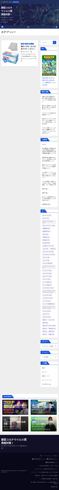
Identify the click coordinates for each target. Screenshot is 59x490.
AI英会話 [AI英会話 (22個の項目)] (46, 237)
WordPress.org (46, 384)
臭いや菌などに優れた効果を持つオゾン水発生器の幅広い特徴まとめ (44, 483)
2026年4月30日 (37, 426)
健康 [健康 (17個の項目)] (45, 319)
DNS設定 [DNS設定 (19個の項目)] (46, 240)
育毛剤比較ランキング (52, 459)
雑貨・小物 (31, 43)
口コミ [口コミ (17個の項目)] (51, 319)
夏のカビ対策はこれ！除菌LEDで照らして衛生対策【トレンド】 (49, 107)
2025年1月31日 (26, 51)
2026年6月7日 (8, 409)
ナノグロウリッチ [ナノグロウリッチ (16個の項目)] (48, 288)
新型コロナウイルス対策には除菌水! (50, 475)
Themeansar (4, 472)
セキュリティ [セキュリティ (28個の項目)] (47, 276)
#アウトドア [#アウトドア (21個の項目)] (47, 215)
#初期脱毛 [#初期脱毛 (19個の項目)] (46, 228)
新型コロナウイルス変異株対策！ (6, 11)
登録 (43, 368)
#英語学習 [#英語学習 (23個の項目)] (46, 231)
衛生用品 (26, 43)
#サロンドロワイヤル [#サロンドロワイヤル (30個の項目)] (48, 221)
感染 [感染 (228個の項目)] (45, 322)
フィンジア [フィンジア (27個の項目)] (46, 301)
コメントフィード (47, 380)
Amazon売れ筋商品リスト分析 (46, 465)
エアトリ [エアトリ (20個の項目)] (46, 257)
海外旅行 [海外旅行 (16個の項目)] (52, 328)
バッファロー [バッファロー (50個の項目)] (47, 295)
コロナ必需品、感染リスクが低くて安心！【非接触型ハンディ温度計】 (49, 183)
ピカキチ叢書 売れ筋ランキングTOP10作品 (48, 472)
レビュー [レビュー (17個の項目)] (46, 314)
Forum (44, 144)
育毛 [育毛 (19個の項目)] (45, 331)
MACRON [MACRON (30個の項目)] (46, 243)
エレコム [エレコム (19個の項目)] (46, 260)
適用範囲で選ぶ (46, 204)
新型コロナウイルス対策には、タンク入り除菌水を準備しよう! (49, 166)
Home (41, 455)
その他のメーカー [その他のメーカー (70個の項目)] (48, 245)
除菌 (5, 403)
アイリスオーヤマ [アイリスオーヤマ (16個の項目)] (48, 251)
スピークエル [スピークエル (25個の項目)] (47, 273)
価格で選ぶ (45, 193)
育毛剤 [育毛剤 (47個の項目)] (51, 331)
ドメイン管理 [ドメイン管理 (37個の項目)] (47, 285)
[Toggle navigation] (28, 27)
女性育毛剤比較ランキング (38, 459)
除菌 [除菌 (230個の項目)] (51, 334)
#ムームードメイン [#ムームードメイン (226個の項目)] (49, 225)
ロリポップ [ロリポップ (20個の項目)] (46, 317)
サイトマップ (34, 472)
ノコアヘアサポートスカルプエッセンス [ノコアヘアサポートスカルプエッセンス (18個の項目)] (48, 291)
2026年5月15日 (37, 409)
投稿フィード (46, 376)
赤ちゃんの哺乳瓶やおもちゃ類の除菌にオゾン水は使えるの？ (49, 198)
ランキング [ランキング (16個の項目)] (46, 311)
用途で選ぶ (45, 189)
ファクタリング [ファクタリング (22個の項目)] (47, 298)
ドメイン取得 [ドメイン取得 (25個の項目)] (47, 282)
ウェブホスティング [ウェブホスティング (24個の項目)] (49, 254)
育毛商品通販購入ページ (52, 462)
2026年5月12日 (8, 426)
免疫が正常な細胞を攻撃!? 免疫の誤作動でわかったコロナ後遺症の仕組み (14, 407)
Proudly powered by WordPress (9, 470)
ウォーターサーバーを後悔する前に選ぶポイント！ (46, 469)
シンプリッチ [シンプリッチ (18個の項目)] (47, 270)
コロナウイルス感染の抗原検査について (15, 423)
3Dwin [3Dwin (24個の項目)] (45, 234)
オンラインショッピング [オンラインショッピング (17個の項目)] (48, 266)
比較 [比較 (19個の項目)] (45, 328)
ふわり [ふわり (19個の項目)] (45, 248)
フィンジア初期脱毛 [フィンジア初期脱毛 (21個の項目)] (48, 303)
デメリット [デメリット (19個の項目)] (46, 279)
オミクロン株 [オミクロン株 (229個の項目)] (47, 263)
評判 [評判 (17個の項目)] (45, 334)
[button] (53, 27)
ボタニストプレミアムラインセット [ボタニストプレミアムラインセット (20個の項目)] (48, 307)
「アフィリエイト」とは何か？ (51, 455)
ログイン (44, 372)
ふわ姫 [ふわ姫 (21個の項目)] (52, 248)
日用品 (22, 43)
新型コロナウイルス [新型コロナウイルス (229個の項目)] (49, 325)
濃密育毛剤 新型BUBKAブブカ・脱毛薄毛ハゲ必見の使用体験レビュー (49, 159)
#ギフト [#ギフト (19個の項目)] (46, 218)
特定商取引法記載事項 (46, 478)
